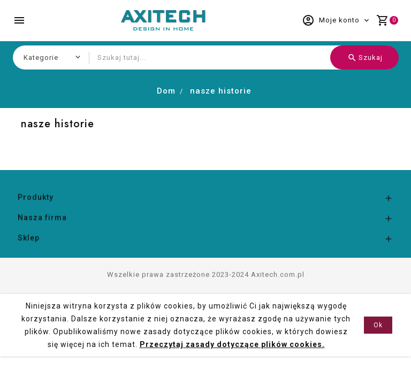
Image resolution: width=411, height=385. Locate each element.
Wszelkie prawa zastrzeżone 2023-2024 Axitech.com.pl (206, 292)
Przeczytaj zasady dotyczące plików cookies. (232, 344)
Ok (378, 325)
